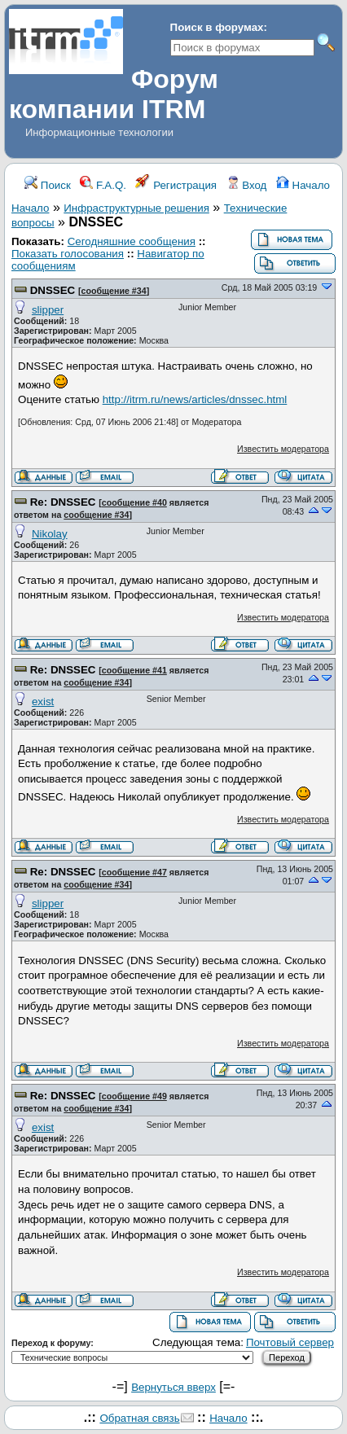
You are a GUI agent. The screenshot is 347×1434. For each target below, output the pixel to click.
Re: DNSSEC (63, 502)
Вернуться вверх (173, 1387)
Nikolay (50, 534)
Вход (246, 185)
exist (43, 701)
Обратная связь (139, 1418)
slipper (48, 310)
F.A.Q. (103, 185)
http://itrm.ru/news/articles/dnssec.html (195, 399)
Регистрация (176, 185)
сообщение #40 (134, 502)
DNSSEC (53, 290)
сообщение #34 (114, 291)
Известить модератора (283, 449)
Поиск (47, 185)
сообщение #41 (134, 670)
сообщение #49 (134, 1096)
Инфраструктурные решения (136, 208)
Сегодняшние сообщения (131, 241)
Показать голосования (67, 254)
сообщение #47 (134, 872)
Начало (303, 185)
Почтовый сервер (290, 1342)
